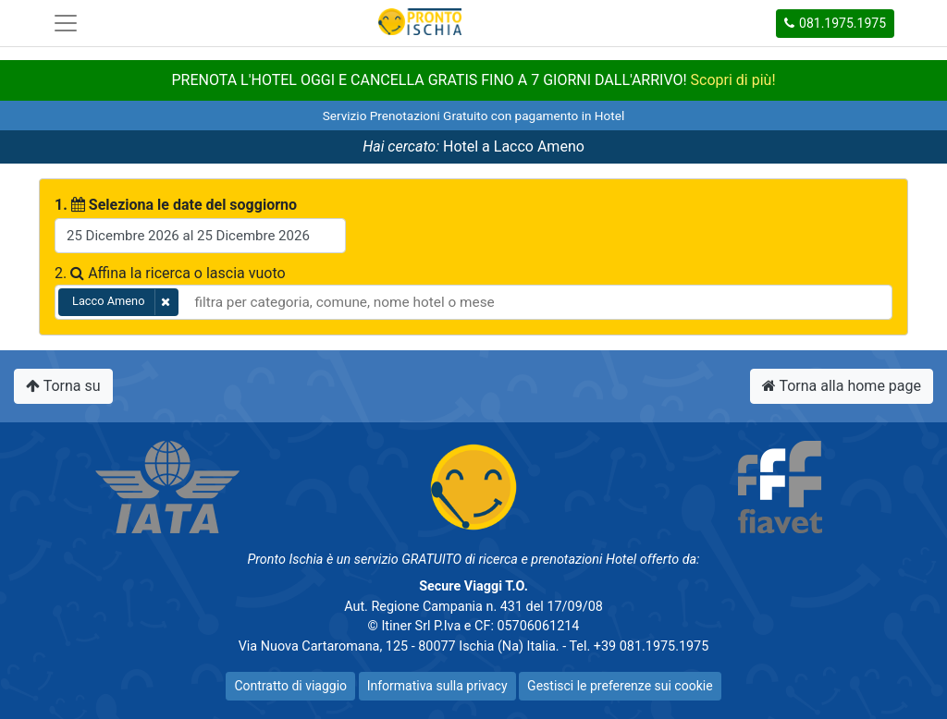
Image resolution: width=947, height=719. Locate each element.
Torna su (63, 386)
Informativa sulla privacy (437, 685)
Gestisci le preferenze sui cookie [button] (619, 685)
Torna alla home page (841, 386)
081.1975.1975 (834, 22)
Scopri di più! (733, 80)
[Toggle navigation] (65, 23)
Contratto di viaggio (290, 685)
